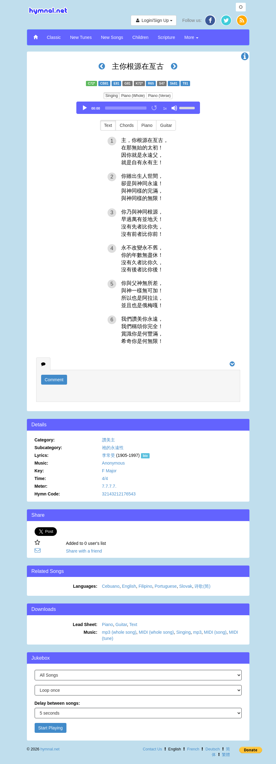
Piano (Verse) (159, 96)
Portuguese (166, 586)
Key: (39, 470)
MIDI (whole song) (156, 632)
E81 (116, 83)
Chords (127, 125)
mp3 (197, 632)
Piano (146, 125)
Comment (54, 379)
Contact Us (152, 749)
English (129, 586)
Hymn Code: (47, 493)
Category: (45, 439)
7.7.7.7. (109, 486)
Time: (40, 478)
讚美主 (108, 439)
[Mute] (174, 108)
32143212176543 (119, 493)
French (193, 749)
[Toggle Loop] (154, 108)
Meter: (41, 486)
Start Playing (50, 727)
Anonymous (113, 463)
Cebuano (111, 586)
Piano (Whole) (133, 96)
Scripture (166, 37)
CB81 (104, 83)
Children (140, 37)
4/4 (105, 478)
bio (145, 455)
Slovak (185, 586)
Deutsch (213, 749)
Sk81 (174, 83)
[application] (138, 108)
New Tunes (81, 37)
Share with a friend (84, 551)
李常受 (108, 455)
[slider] (125, 108)
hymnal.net (50, 749)
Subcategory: (48, 447)
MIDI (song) (215, 632)
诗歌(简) (202, 586)
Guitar (166, 125)
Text (108, 125)
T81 (185, 83)
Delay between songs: (57, 703)
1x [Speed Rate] (165, 108)
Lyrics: (42, 455)
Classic (54, 37)
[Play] (85, 108)
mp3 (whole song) (119, 632)
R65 (151, 83)
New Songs (112, 37)
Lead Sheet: (85, 624)
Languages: (85, 586)
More (191, 37)
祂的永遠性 (113, 447)
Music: (41, 463)
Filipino (145, 586)
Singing (111, 96)
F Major (109, 470)
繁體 (226, 755)
